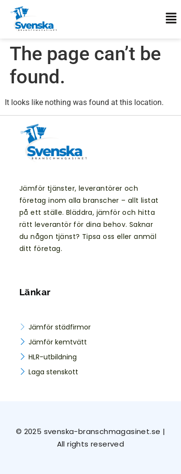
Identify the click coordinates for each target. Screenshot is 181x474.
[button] (167, 19)
